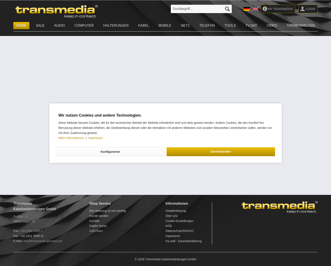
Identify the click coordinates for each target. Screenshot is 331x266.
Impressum (95, 138)
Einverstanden (221, 151)
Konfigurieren (110, 151)
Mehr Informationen (71, 138)
